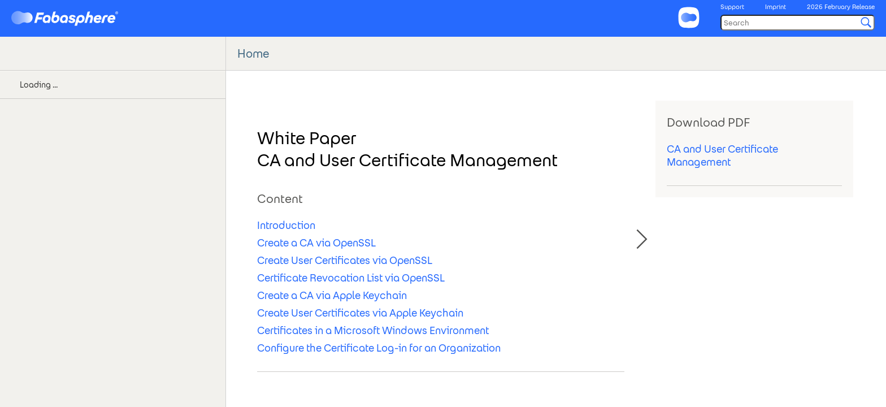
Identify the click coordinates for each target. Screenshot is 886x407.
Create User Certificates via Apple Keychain (360, 312)
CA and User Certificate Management (722, 155)
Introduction (286, 225)
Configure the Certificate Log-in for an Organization (379, 347)
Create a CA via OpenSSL (316, 242)
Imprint (775, 7)
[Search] (797, 23)
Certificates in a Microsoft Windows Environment (373, 330)
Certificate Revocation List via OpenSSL (351, 277)
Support (732, 7)
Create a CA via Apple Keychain (332, 295)
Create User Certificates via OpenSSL (344, 260)
